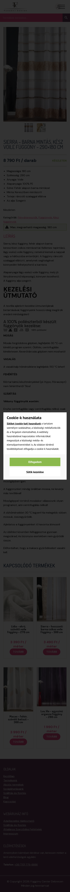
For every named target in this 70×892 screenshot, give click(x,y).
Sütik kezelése (35, 472)
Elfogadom (35, 462)
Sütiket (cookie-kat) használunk (24, 423)
